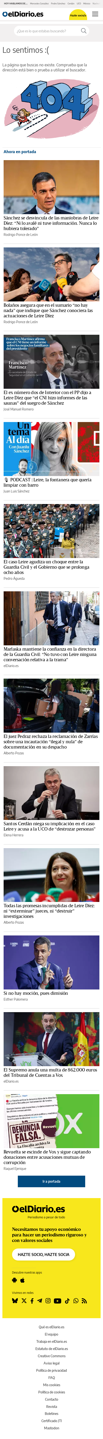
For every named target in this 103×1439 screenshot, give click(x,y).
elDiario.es (11, 666)
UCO (79, 3)
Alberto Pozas (14, 753)
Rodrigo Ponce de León (21, 234)
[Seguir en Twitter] (24, 1301)
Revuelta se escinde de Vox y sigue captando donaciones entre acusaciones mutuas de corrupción (47, 1157)
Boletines (51, 1414)
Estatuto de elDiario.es (51, 1349)
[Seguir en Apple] (22, 1280)
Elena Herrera (13, 835)
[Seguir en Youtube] (57, 1300)
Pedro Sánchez (58, 3)
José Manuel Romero (19, 409)
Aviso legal (51, 1363)
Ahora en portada (20, 151)
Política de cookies (51, 1392)
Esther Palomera (16, 999)
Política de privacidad (51, 1370)
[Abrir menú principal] (95, 14)
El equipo (51, 1334)
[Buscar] (83, 31)
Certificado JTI (51, 1421)
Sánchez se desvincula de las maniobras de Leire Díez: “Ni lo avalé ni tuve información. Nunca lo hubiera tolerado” (51, 223)
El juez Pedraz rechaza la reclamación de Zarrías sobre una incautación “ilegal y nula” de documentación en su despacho (51, 742)
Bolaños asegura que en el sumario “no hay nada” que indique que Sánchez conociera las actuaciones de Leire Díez (48, 310)
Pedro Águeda (14, 578)
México (86, 3)
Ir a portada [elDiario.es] (51, 1181)
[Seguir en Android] (14, 1280)
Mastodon (51, 1428)
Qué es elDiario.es (51, 1327)
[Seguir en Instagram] (48, 1301)
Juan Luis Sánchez (16, 491)
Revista (51, 1407)
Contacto (51, 1399)
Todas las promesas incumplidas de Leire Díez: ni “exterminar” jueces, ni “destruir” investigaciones (49, 911)
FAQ (51, 1378)
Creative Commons (51, 1356)
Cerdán (71, 3)
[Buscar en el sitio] (46, 31)
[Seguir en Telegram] (39, 1301)
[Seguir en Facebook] (32, 1300)
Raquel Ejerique (15, 1168)
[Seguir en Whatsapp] (75, 1301)
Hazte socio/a (78, 15)
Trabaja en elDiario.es (51, 1341)
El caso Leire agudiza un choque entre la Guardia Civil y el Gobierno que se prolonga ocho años (46, 567)
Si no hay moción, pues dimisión (36, 993)
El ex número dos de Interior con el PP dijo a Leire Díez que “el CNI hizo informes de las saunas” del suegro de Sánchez (47, 398)
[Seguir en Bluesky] (15, 1301)
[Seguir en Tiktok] (67, 1300)
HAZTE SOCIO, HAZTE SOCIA (43, 1254)
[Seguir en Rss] (84, 1301)
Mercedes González (39, 3)
